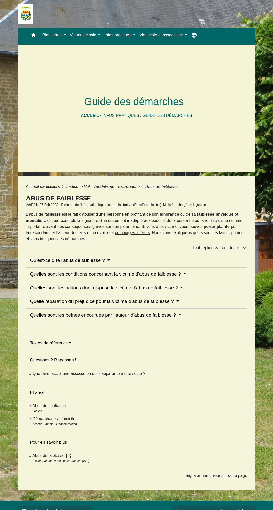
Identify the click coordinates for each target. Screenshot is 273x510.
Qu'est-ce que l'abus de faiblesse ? (68, 260)
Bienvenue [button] (52, 35)
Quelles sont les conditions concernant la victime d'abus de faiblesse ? (106, 274)
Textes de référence (49, 343)
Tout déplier (233, 247)
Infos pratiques (120, 115)
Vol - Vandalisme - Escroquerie (112, 186)
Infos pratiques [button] (118, 35)
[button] (33, 36)
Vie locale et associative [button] (161, 35)
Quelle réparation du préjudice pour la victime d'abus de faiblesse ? (102, 301)
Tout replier (206, 247)
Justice (72, 186)
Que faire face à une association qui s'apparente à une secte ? (89, 373)
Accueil (90, 115)
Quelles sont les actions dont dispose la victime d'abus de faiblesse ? (104, 287)
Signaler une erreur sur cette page (216, 475)
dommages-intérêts (132, 232)
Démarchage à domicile (54, 419)
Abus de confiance (49, 406)
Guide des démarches (167, 115)
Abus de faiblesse (162, 186)
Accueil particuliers (43, 186)
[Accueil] (25, 14)
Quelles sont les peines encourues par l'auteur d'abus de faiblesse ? (103, 315)
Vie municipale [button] (83, 35)
